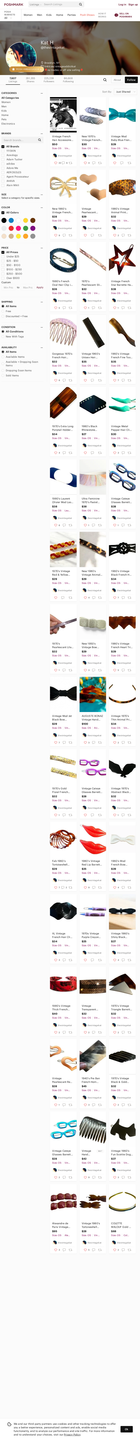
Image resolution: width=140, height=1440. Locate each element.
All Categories (10, 97)
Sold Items (10, 375)
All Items (8, 306)
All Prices (9, 252)
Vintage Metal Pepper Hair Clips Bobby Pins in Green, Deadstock (122, 428)
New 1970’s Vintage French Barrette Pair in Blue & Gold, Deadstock (91, 138)
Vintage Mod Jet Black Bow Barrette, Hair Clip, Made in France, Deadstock (62, 717)
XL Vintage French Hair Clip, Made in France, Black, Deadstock (62, 935)
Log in (122, 4)
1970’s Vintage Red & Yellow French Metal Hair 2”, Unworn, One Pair (63, 573)
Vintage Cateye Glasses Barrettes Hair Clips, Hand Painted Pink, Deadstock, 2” (92, 790)
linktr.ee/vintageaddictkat (60, 66)
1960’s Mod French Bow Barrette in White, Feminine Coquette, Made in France (121, 862)
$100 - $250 (11, 269)
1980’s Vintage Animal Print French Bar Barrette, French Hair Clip (121, 210)
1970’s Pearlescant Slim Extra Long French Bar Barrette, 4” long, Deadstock (92, 283)
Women (28, 15)
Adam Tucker (11, 159)
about (117, 79)
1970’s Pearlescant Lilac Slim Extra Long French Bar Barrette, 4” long (62, 645)
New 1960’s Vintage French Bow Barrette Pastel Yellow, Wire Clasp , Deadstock (61, 210)
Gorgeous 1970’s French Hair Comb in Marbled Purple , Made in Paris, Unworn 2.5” (62, 355)
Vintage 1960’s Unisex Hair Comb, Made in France (91, 355)
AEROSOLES (11, 172)
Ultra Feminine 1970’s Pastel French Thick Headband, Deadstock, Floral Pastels (92, 500)
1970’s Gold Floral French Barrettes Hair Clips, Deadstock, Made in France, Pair (63, 790)
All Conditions (12, 331)
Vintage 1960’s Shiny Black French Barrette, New (121, 935)
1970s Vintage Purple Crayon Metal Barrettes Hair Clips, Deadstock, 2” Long (91, 935)
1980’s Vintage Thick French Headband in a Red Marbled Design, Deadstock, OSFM (61, 1007)
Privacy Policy (72, 1434)
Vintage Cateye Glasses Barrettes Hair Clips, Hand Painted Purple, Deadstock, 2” (122, 500)
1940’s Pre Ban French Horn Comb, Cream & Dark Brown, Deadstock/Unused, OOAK (92, 1080)
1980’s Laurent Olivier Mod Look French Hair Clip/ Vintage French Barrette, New (62, 500)
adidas (8, 163)
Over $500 (10, 278)
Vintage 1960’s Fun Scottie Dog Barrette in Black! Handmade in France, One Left (121, 1152)
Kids (49, 15)
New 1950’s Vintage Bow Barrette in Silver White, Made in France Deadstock (92, 645)
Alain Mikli (10, 185)
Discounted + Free (14, 316)
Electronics (8, 123)
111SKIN (8, 150)
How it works (102, 15)
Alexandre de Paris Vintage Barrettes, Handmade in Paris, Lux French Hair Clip (62, 1225)
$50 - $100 (10, 265)
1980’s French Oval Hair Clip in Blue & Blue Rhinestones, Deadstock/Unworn (63, 283)
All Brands (10, 146)
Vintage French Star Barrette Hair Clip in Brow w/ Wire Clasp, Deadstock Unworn (121, 283)
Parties (71, 15)
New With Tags (12, 336)
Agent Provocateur (15, 176)
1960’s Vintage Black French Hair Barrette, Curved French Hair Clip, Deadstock (122, 573)
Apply (39, 287)
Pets (4, 119)
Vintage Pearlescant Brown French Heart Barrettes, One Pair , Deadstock (91, 210)
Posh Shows (87, 15)
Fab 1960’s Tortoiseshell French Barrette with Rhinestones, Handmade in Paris (63, 862)
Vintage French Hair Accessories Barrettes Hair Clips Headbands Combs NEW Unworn (62, 138)
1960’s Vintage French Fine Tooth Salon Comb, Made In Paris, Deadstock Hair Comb (122, 355)
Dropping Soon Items (16, 370)
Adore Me (9, 168)
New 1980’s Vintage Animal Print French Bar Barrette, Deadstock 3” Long (91, 573)
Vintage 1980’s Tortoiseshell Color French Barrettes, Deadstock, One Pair (91, 1225)
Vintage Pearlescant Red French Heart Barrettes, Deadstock (62, 1080)
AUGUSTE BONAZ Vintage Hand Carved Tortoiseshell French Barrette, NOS (92, 717)
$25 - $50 (10, 260)
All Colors (10, 212)
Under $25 (10, 256)
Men (39, 15)
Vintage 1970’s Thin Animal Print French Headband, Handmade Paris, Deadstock (121, 717)
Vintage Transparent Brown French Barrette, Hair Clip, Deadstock (91, 1007)
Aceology (9, 155)
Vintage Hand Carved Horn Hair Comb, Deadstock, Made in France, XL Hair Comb (88, 1152)
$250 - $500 (11, 273)
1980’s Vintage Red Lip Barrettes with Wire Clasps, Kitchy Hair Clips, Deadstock (92, 862)
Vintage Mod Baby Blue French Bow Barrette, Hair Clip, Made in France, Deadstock (121, 138)
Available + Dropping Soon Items (19, 363)
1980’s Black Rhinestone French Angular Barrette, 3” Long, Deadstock (92, 428)
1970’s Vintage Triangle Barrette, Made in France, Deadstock (121, 1007)
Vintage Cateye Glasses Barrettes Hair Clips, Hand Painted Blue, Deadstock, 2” (63, 1152)
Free (6, 311)
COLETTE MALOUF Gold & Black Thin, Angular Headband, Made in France (121, 1225)
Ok (126, 1429)
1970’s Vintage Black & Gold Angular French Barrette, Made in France (121, 1080)
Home (59, 15)
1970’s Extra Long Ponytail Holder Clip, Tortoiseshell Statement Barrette (62, 428)
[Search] (60, 4)
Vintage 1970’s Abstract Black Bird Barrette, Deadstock (120, 790)
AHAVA (8, 181)
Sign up (133, 4)
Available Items (13, 356)
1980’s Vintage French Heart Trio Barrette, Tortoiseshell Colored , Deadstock (121, 645)
